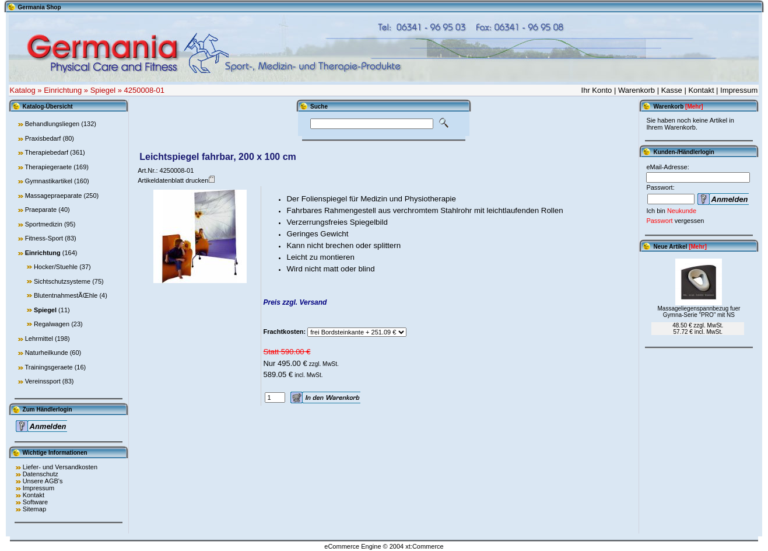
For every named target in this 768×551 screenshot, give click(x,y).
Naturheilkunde (46, 352)
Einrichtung (63, 90)
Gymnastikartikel (48, 180)
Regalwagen (51, 323)
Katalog (23, 90)
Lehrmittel (39, 338)
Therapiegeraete (48, 166)
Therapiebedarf (46, 152)
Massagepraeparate (53, 195)
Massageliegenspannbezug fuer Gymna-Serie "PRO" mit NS (699, 311)
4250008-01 (144, 90)
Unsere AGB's (43, 480)
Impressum (739, 90)
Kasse (671, 90)
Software (35, 501)
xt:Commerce (424, 546)
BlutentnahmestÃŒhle (65, 295)
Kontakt (701, 90)
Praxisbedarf (43, 138)
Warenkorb (636, 90)
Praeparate (41, 209)
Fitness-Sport (44, 238)
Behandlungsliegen (52, 123)
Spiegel (102, 90)
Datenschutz (40, 473)
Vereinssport (43, 381)
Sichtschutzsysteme (62, 281)
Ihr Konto (596, 90)
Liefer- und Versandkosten (60, 466)
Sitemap (34, 508)
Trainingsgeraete (48, 367)
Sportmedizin (43, 224)
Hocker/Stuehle (56, 266)
